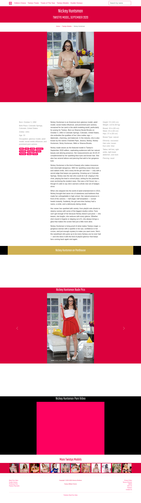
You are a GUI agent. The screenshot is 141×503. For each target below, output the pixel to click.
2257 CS (129, 485)
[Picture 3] (60, 360)
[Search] (120, 3)
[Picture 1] (52, 360)
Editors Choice (20, 3)
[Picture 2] (56, 360)
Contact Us (129, 489)
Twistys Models (63, 3)
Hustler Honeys (76, 3)
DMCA (130, 484)
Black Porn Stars (13, 480)
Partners (129, 487)
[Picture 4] (64, 360)
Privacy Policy (128, 480)
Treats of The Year (48, 3)
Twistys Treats (33, 3)
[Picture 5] (68, 360)
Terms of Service (127, 482)
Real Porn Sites (73, 495)
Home (58, 26)
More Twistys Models (71, 459)
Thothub (65, 495)
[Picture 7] (76, 360)
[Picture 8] (80, 360)
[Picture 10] (88, 360)
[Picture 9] (84, 360)
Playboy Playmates (14, 485)
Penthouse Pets (13, 484)
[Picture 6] (72, 360)
